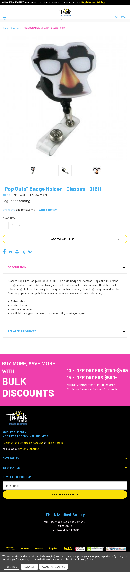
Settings (12, 566)
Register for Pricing (93, 2)
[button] (46, 209)
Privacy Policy (85, 559)
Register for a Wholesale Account (23, 442)
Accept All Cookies (53, 566)
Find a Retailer (55, 442)
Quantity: (9, 218)
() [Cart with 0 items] (124, 17)
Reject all (29, 566)
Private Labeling (29, 448)
